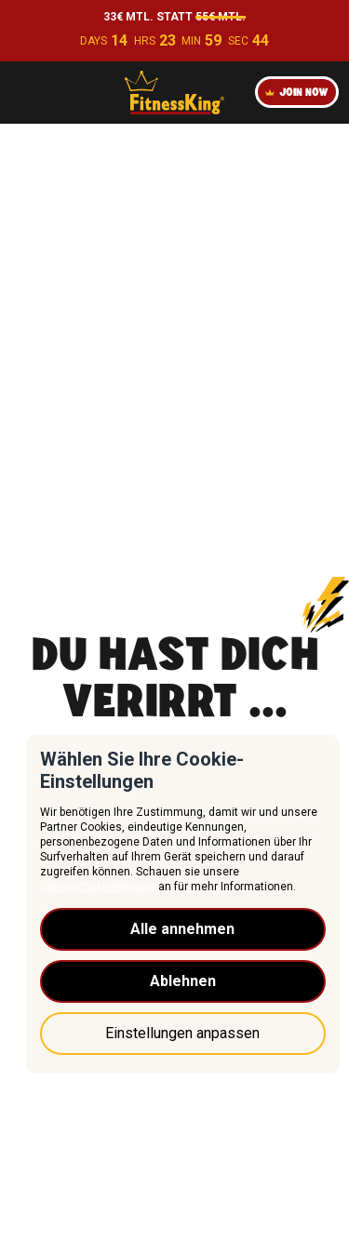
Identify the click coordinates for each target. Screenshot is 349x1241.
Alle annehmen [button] (182, 929)
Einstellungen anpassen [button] (182, 1033)
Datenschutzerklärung (97, 886)
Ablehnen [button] (183, 981)
